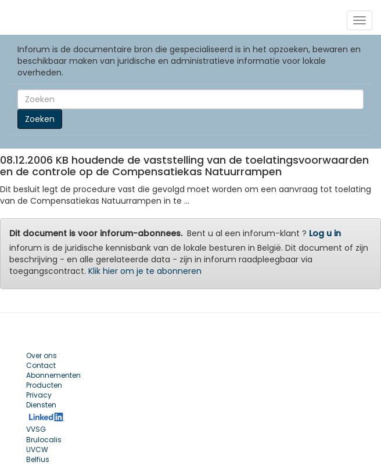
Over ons (41, 355)
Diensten (41, 405)
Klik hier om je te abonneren (145, 271)
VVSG (36, 429)
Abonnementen (53, 375)
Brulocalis (44, 440)
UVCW (37, 449)
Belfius (37, 459)
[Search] (190, 99)
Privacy (39, 395)
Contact (41, 365)
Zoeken (40, 119)
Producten (44, 385)
